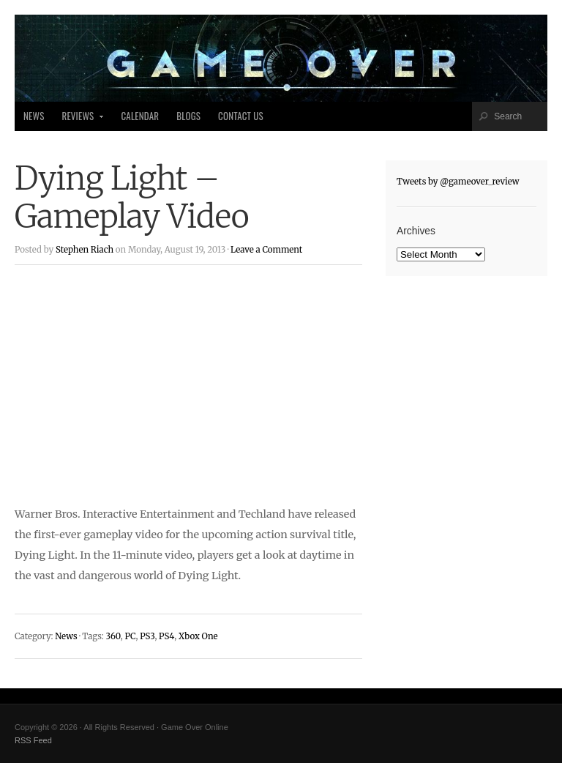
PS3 (147, 636)
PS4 (166, 636)
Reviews (79, 120)
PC (129, 636)
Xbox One (198, 636)
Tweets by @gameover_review (458, 181)
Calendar (140, 116)
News (33, 116)
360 (112, 636)
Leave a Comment (266, 250)
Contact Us (240, 116)
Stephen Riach (84, 250)
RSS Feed (33, 740)
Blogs (188, 116)
